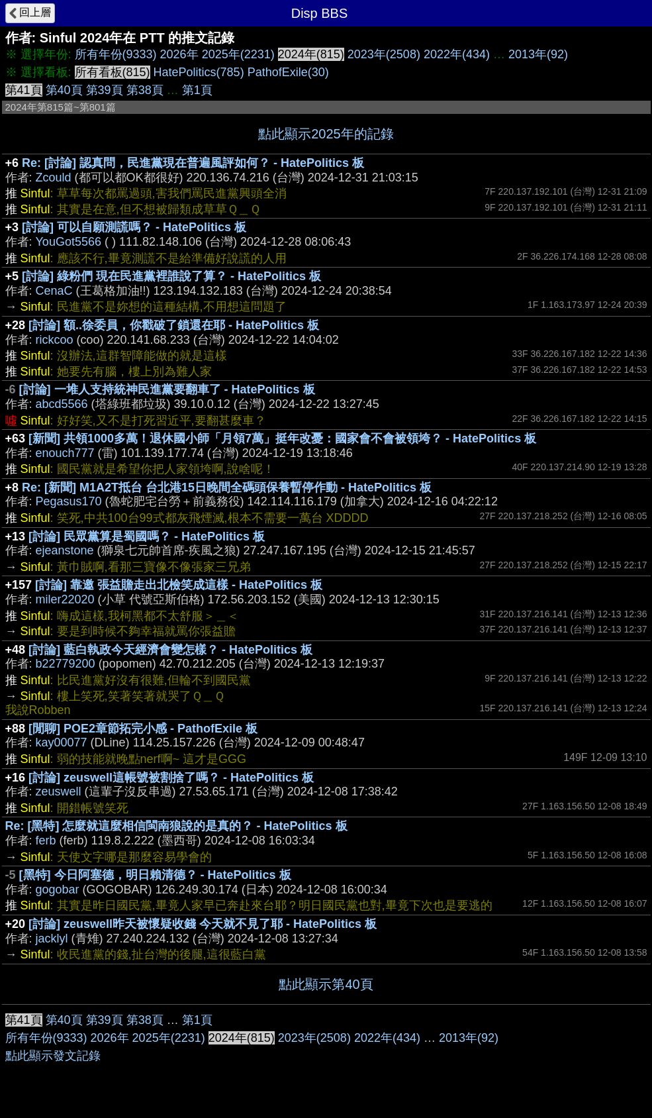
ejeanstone (65, 550)
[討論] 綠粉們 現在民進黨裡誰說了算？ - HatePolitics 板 (171, 276)
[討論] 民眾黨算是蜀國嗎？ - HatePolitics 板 (146, 536)
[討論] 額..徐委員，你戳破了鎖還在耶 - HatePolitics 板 (173, 325)
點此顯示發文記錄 (53, 1055)
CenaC (54, 290)
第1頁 (197, 90)
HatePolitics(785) (199, 72)
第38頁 (144, 90)
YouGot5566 (68, 241)
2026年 (179, 54)
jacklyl (52, 938)
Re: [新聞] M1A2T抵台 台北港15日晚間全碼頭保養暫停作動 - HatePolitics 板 (227, 487)
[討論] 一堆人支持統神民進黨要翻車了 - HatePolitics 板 (167, 389)
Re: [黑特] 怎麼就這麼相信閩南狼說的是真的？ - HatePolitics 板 (176, 826)
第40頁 (64, 90)
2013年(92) (538, 54)
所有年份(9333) (116, 54)
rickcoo (54, 339)
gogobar (57, 889)
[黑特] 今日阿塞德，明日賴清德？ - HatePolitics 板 (155, 875)
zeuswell (58, 791)
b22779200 (65, 663)
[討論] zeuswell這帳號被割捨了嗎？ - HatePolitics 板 (171, 777)
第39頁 (104, 90)
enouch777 (65, 453)
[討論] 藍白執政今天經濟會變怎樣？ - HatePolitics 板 (170, 649)
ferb (46, 840)
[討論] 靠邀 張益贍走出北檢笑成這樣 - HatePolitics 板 (178, 584)
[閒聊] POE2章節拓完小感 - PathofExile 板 (142, 728)
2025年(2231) (238, 54)
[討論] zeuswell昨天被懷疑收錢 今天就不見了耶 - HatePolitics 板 (202, 924)
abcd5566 (62, 404)
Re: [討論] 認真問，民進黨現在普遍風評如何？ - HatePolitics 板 (193, 163)
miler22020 (65, 599)
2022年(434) (457, 54)
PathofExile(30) (288, 72)
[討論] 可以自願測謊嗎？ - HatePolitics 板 (134, 227)
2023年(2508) (384, 54)
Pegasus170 (69, 501)
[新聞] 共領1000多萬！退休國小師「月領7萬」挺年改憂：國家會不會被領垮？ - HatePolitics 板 (282, 438)
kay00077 (61, 742)
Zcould (53, 177)
